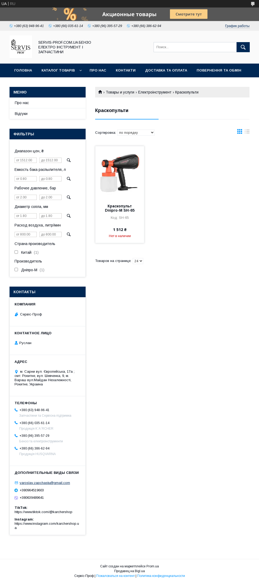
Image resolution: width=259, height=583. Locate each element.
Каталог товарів (58, 70)
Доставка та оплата (166, 70)
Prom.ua (152, 566)
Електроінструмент (155, 92)
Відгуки (21, 114)
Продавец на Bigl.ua (129, 571)
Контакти (126, 70)
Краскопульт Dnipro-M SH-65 (120, 208)
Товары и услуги (120, 92)
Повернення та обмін (219, 70)
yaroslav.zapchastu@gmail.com (45, 483)
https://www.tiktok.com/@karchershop (43, 512)
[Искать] (243, 47)
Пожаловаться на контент (115, 576)
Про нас (98, 70)
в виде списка (247, 132)
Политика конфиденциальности (161, 576)
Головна (23, 70)
